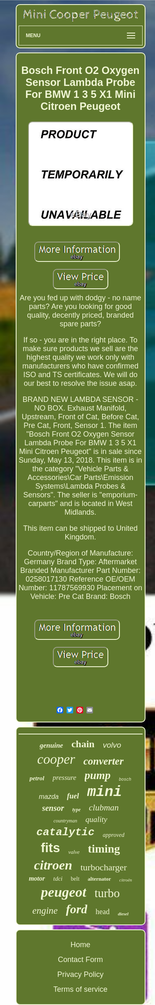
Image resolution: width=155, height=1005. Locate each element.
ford (76, 909)
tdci (58, 878)
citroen (53, 865)
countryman (65, 821)
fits (50, 848)
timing (104, 848)
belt (75, 879)
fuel (73, 796)
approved (113, 835)
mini (104, 792)
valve (73, 852)
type (76, 810)
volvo (112, 745)
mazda (49, 796)
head (102, 912)
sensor (53, 808)
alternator (99, 879)
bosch (125, 779)
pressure (64, 778)
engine (44, 910)
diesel (123, 913)
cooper (56, 759)
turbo (107, 893)
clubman (104, 808)
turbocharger (104, 867)
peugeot (63, 892)
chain (83, 744)
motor (37, 878)
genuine (51, 745)
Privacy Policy (80, 974)
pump (98, 775)
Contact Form (80, 959)
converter (103, 761)
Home (80, 945)
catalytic (65, 832)
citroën (125, 879)
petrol (36, 778)
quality (96, 819)
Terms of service (80, 989)
